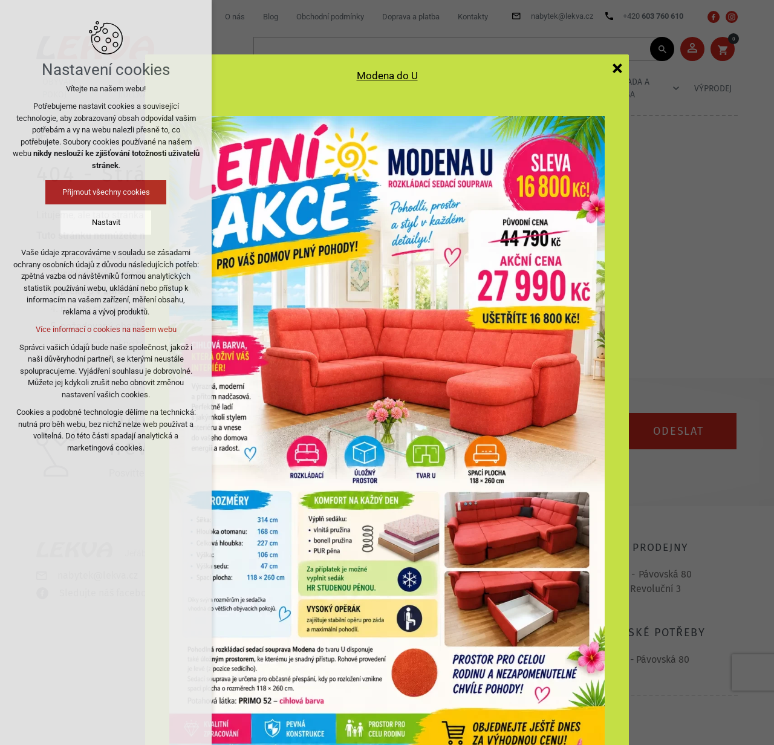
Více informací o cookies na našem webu (106, 329)
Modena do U (387, 76)
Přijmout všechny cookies (106, 192)
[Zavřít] (617, 67)
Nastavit (106, 222)
